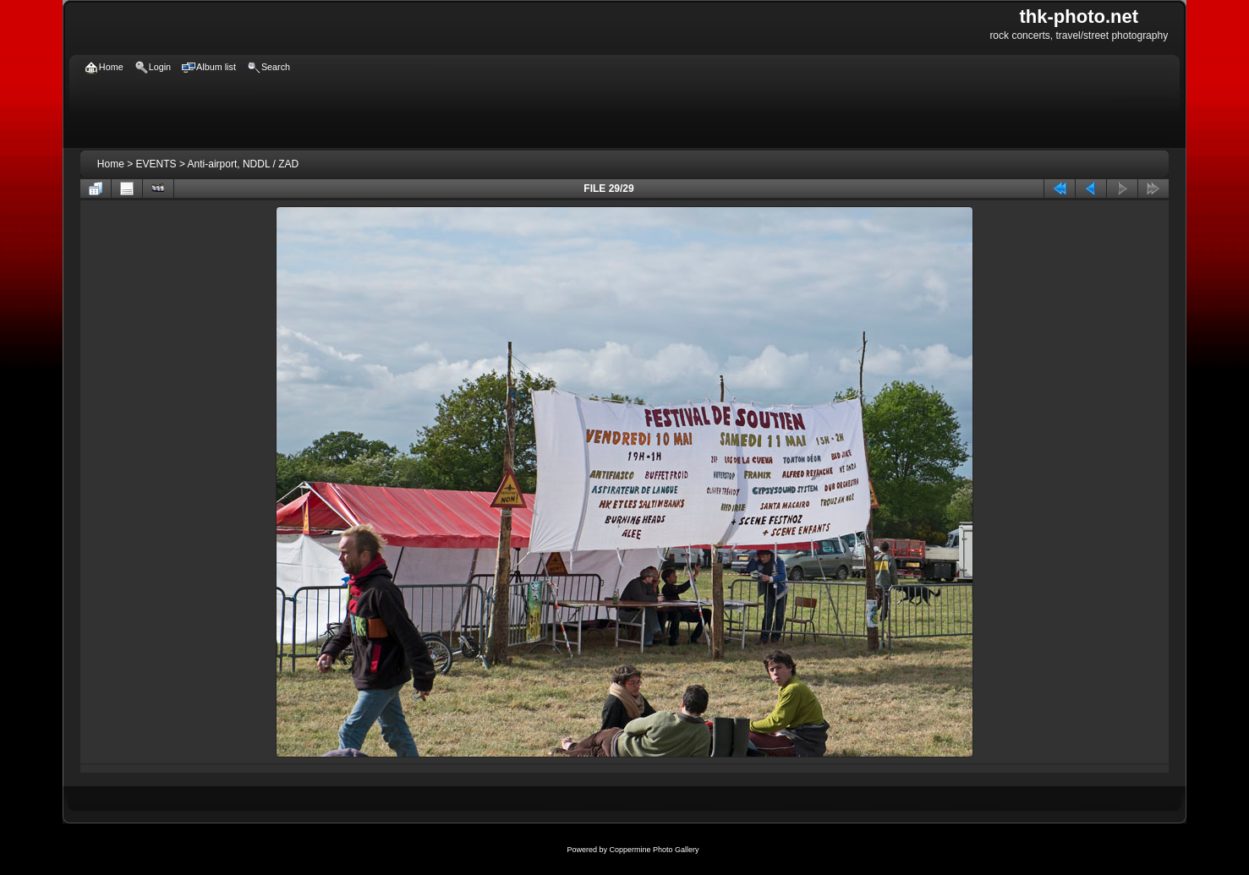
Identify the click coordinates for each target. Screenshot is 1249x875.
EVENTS (156, 164)
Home (110, 164)
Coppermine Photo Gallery (653, 849)
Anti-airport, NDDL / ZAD (243, 164)
